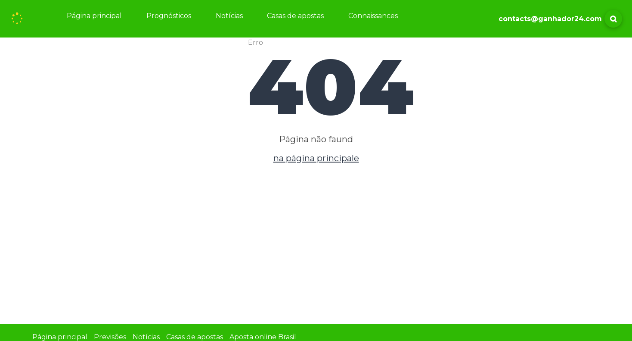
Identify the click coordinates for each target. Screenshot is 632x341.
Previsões (110, 337)
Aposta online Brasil (262, 337)
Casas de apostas (295, 16)
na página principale (316, 158)
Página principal (94, 16)
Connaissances (373, 16)
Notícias (229, 16)
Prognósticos (168, 16)
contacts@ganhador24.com (550, 19)
